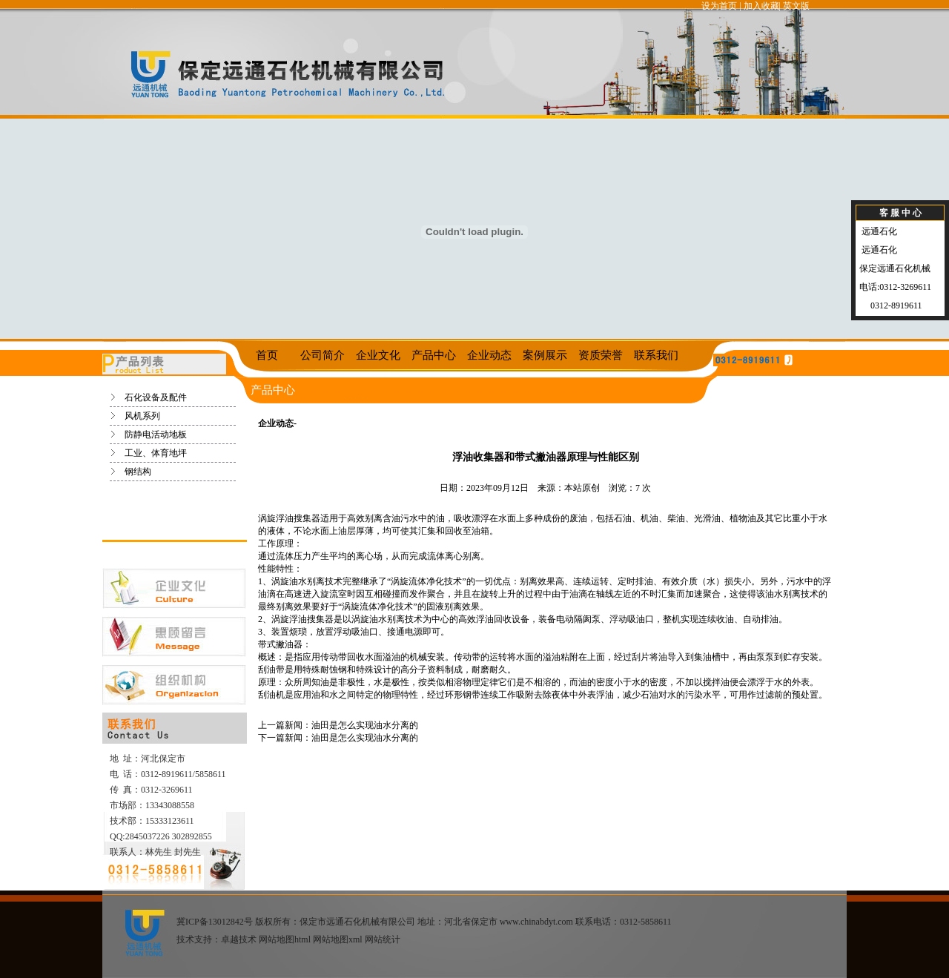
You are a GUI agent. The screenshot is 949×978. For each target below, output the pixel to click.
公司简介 (322, 355)
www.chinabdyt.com (536, 921)
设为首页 (719, 6)
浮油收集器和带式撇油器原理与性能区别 (545, 457)
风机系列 (142, 416)
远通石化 (878, 231)
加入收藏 (761, 6)
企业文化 (378, 355)
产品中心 (433, 355)
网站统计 (382, 939)
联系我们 (656, 355)
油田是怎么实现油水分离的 (364, 725)
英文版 (796, 6)
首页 (267, 355)
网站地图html (285, 939)
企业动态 (489, 355)
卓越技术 (239, 939)
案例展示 (545, 355)
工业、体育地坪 (156, 453)
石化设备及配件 (156, 397)
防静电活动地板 (156, 434)
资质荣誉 (600, 355)
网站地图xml (338, 939)
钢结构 (138, 471)
